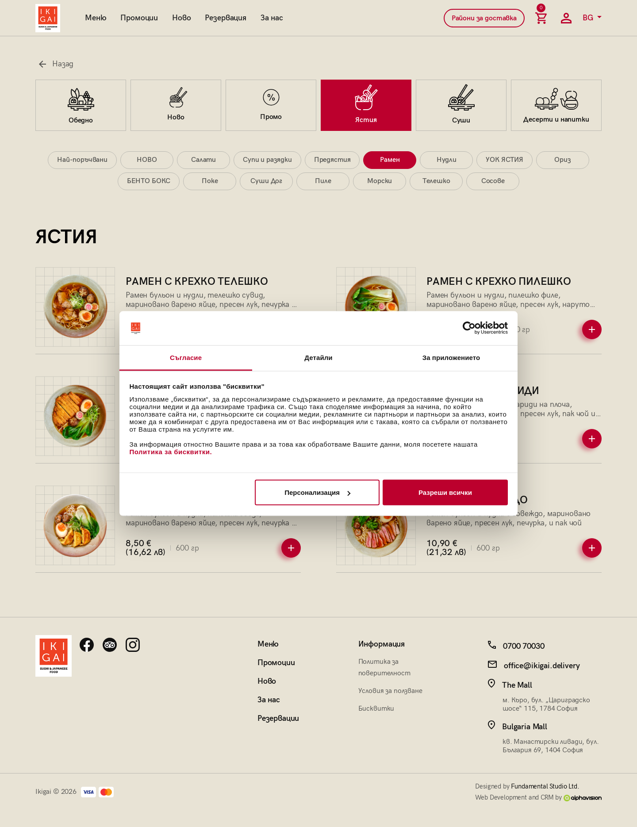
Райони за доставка (484, 18)
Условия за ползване (390, 691)
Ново (181, 18)
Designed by (527, 786)
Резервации (278, 718)
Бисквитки (376, 708)
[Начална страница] (47, 18)
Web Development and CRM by (538, 797)
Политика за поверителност (384, 668)
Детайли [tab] (318, 357)
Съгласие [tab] (186, 357)
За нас (272, 18)
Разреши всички (445, 492)
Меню (95, 18)
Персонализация (317, 492)
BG (589, 18)
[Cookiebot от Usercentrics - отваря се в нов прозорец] (469, 328)
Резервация (225, 18)
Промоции (139, 18)
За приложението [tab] (451, 357)
